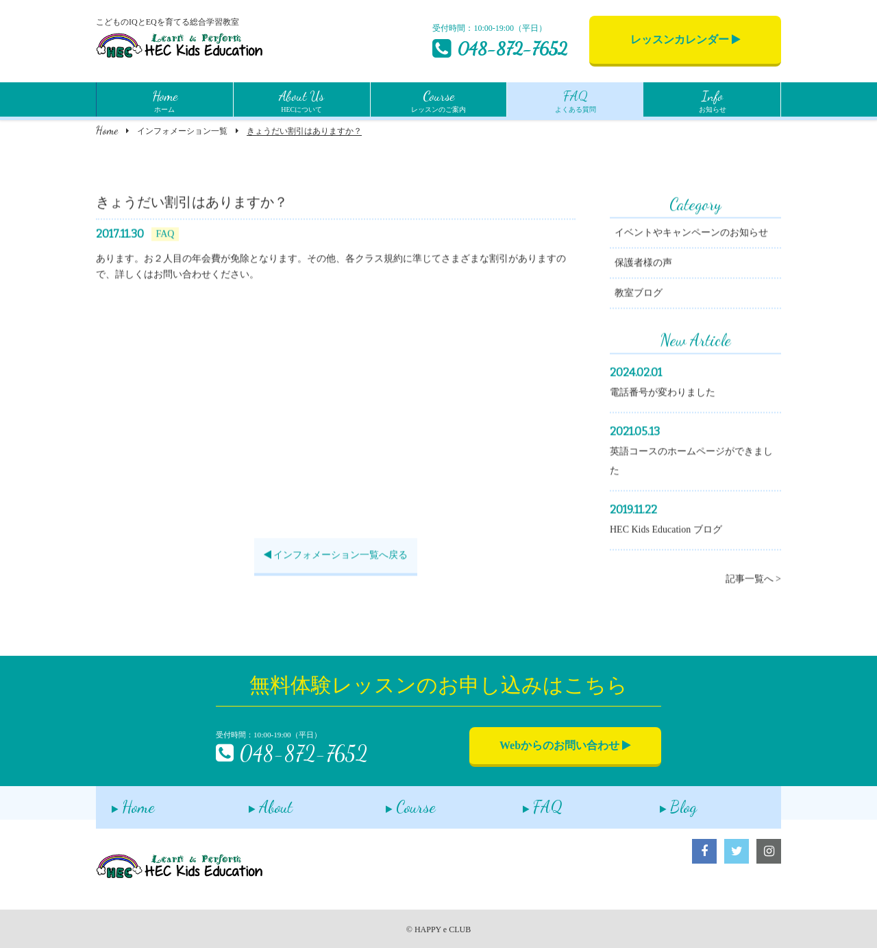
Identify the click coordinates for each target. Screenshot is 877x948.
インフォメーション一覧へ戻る (336, 557)
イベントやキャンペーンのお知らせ (691, 234)
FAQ (527, 802)
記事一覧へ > (753, 581)
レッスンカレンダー (685, 39)
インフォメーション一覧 (182, 131)
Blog (662, 802)
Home (107, 130)
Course (395, 802)
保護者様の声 (643, 264)
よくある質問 (575, 99)
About (255, 802)
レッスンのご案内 (438, 99)
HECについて (301, 99)
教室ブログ (639, 294)
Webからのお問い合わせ (565, 745)
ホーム (164, 99)
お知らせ (712, 99)
